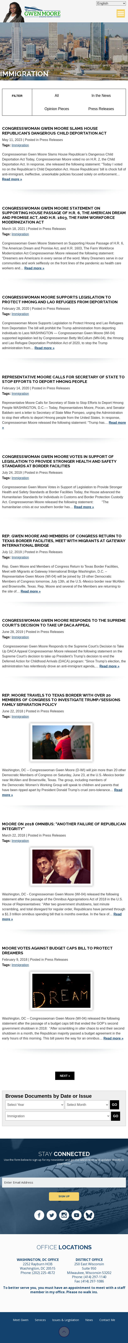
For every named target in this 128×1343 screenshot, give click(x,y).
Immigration (20, 145)
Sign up (64, 1196)
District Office (89, 1259)
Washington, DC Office (38, 1259)
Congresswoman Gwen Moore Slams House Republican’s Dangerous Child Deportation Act (54, 130)
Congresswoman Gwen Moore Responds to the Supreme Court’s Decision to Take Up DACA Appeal (64, 622)
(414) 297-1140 (95, 1277)
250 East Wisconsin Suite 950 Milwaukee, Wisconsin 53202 (89, 1268)
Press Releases (101, 109)
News (89, 1320)
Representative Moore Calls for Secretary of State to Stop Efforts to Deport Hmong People (63, 379)
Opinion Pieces (56, 109)
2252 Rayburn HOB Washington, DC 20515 (37, 1266)
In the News (101, 96)
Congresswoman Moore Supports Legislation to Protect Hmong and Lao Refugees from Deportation (60, 299)
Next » (65, 1075)
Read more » (12, 179)
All (57, 96)
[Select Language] (111, 3)
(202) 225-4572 (43, 1272)
